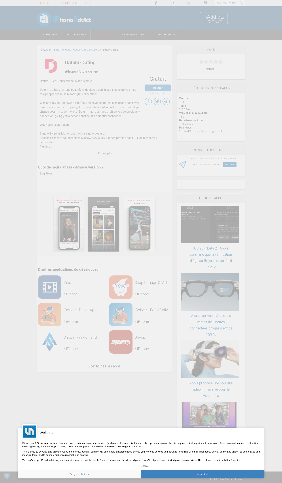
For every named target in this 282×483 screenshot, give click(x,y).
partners (44, 443)
